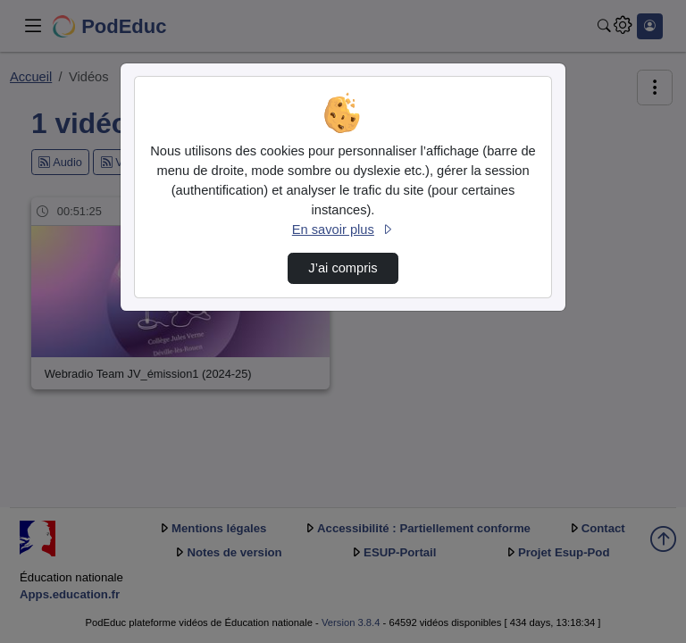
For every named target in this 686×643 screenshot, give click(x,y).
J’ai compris (342, 268)
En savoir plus (343, 229)
